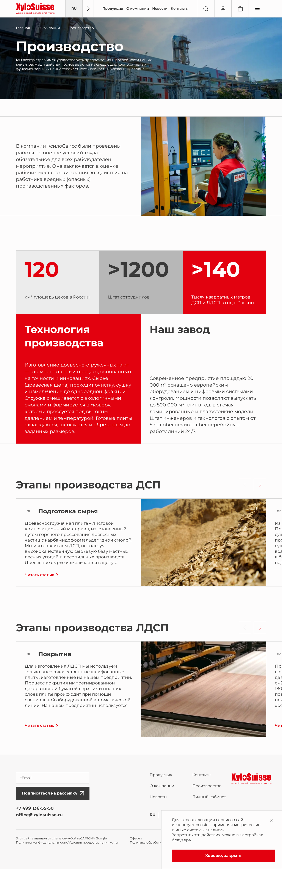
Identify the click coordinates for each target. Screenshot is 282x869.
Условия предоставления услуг (94, 842)
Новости (160, 8)
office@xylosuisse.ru (39, 814)
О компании (137, 8)
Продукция (112, 8)
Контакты (179, 8)
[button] (260, 485)
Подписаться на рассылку (53, 793)
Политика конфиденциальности (41, 842)
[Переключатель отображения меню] (257, 8)
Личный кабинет (209, 797)
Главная (23, 28)
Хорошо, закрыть (223, 855)
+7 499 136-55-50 (35, 808)
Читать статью (39, 574)
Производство (206, 786)
